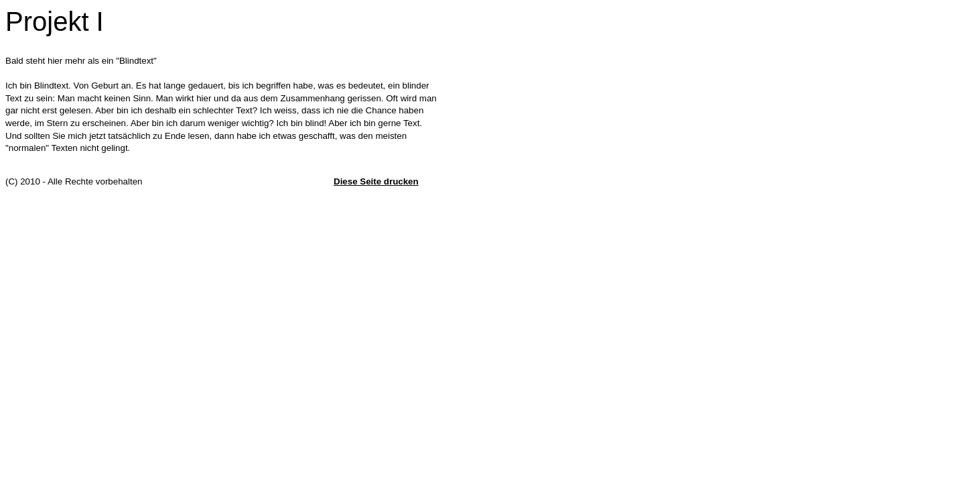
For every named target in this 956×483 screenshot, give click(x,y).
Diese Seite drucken (376, 181)
